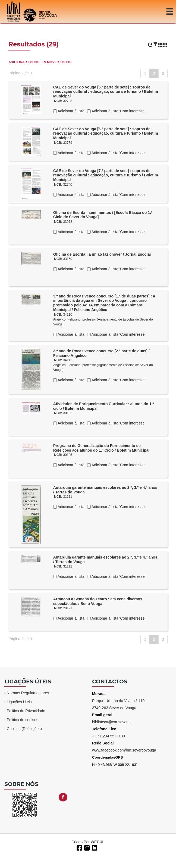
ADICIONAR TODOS (23, 62)
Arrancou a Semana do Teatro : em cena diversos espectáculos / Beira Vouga (97, 601)
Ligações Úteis (19, 702)
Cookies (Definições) (24, 729)
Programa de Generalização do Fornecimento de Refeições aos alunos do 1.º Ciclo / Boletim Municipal (101, 447)
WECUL (98, 842)
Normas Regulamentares (28, 693)
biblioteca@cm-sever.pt (112, 722)
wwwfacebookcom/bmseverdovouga (124, 750)
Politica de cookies (22, 720)
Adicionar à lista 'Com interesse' (118, 111)
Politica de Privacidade (26, 711)
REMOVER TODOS (56, 62)
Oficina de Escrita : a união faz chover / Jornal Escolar (102, 254)
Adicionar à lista (70, 111)
